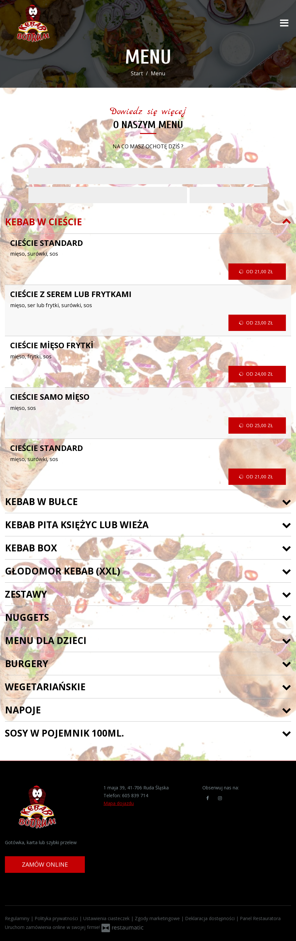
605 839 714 (135, 795)
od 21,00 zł (256, 272)
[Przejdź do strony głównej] (47, 22)
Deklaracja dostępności (210, 918)
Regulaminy (18, 918)
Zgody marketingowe (158, 918)
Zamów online (45, 864)
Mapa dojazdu (118, 803)
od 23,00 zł (256, 323)
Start (137, 73)
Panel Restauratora (260, 918)
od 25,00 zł (256, 425)
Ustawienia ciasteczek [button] (107, 918)
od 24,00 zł (256, 374)
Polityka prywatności (57, 918)
